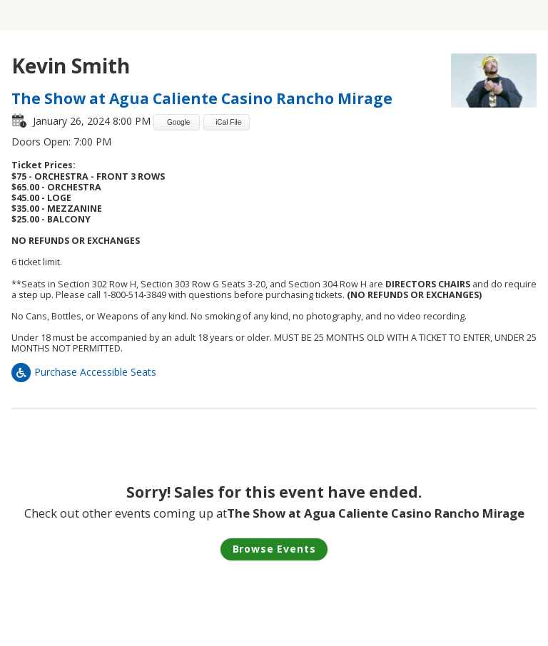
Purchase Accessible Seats (83, 372)
